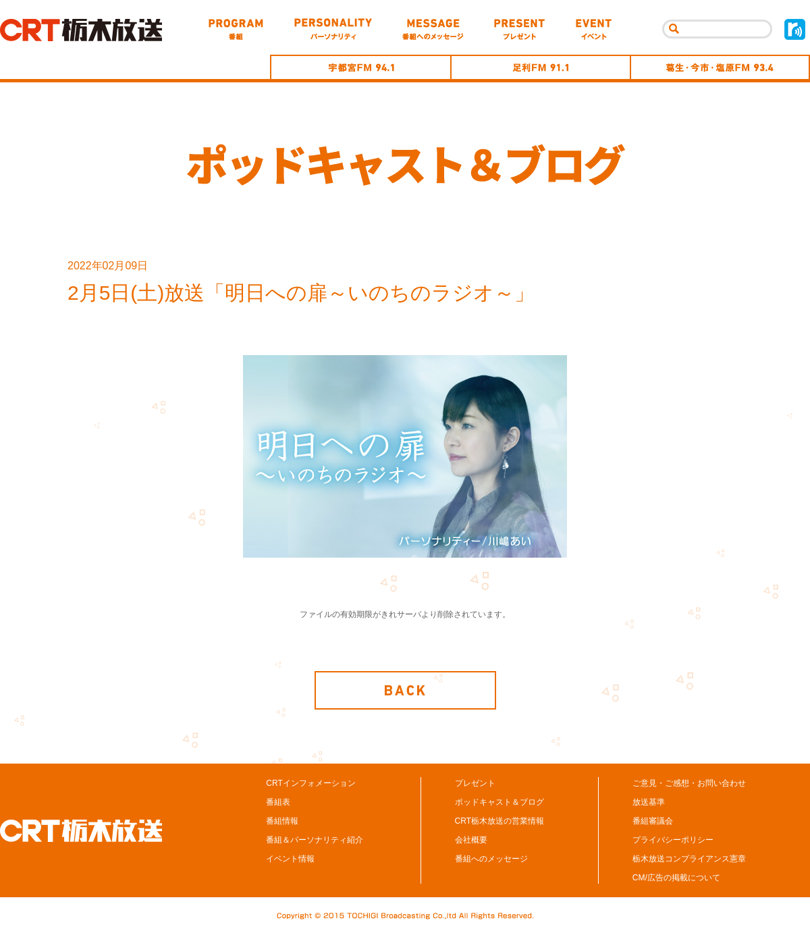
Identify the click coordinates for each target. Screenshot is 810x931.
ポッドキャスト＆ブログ (499, 803)
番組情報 (282, 822)
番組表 (278, 803)
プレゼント (475, 784)
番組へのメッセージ (491, 860)
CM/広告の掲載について (676, 879)
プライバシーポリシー (672, 841)
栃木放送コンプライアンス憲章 (689, 860)
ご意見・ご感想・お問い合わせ (689, 784)
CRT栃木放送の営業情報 (499, 822)
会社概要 (471, 841)
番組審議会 (652, 822)
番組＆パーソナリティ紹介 (314, 841)
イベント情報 (290, 860)
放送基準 (648, 803)
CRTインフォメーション (310, 784)
